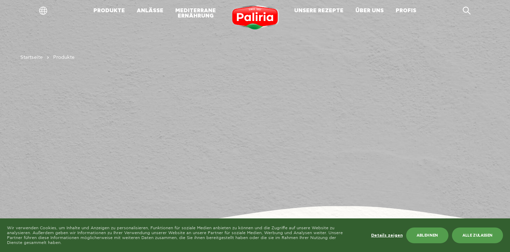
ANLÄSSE (150, 10)
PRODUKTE (109, 10)
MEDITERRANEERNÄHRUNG (195, 13)
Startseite (31, 57)
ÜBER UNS (369, 10)
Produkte (64, 57)
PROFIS (406, 10)
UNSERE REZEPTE (318, 10)
